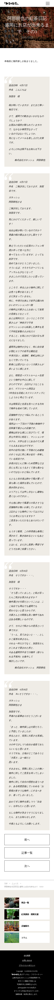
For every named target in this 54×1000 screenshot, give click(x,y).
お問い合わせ (27, 960)
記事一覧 (27, 852)
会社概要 (27, 955)
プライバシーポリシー (27, 965)
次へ (27, 865)
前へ (27, 839)
